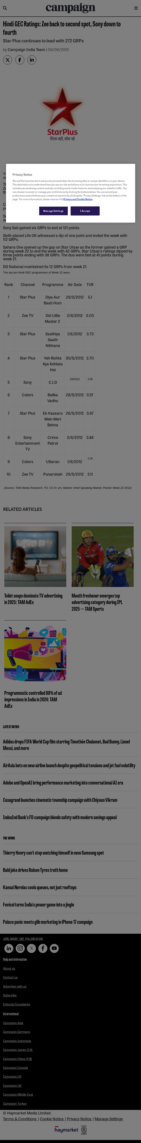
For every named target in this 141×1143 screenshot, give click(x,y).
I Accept (85, 211)
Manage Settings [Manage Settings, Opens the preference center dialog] (53, 211)
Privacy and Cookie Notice (78, 199)
